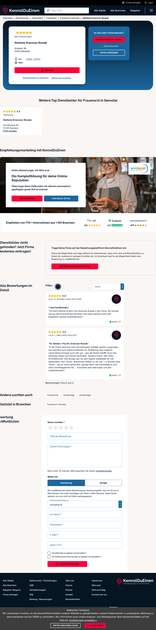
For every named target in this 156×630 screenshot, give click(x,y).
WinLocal (96, 585)
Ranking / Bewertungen (40, 599)
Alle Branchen (118, 10)
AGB (57, 553)
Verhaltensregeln (104, 471)
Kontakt (69, 594)
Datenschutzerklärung (64, 557)
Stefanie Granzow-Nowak (17, 119)
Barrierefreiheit (73, 599)
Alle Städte (100, 10)
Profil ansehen (16, 131)
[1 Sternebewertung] (50, 427)
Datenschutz (35, 580)
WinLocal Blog (99, 590)
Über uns (70, 580)
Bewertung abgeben (61, 78)
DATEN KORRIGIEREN (109, 53)
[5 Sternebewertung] (71, 427)
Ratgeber (135, 10)
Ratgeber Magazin (12, 590)
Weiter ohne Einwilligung (65, 625)
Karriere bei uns (99, 594)
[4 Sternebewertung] (66, 427)
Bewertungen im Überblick (36, 77)
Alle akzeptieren (95, 625)
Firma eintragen (10, 594)
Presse (69, 585)
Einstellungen (50, 580)
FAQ (31, 594)
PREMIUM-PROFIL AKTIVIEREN (109, 39)
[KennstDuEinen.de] (21, 10)
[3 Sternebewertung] (61, 427)
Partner (69, 590)
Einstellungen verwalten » (83, 620)
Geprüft (115, 322)
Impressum (97, 580)
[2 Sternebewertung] (55, 427)
